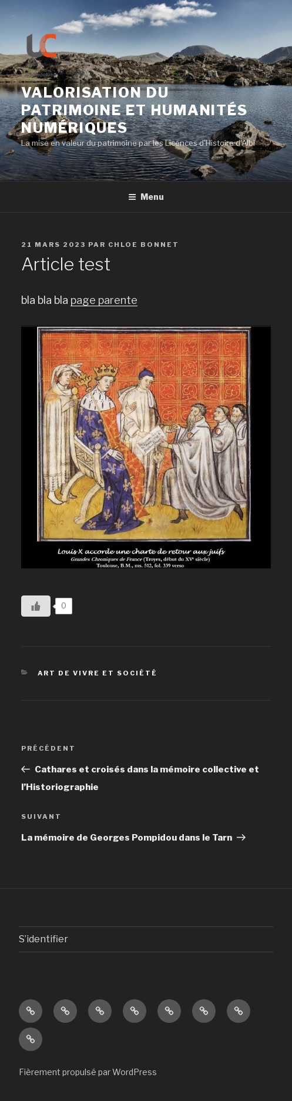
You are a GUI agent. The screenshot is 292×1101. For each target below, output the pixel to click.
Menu (146, 197)
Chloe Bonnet (143, 244)
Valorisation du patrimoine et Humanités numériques (134, 110)
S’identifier (43, 939)
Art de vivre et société (98, 673)
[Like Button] (36, 606)
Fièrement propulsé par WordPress (88, 1072)
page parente (104, 300)
